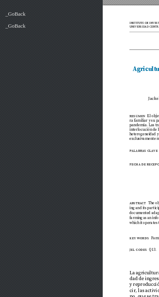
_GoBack (15, 14)
